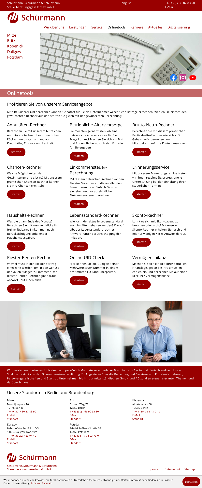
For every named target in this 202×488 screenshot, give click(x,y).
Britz (11, 40)
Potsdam (15, 57)
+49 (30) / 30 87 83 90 (180, 3)
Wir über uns (54, 27)
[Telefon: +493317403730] (85, 435)
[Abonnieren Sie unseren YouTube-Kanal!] (192, 77)
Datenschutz (173, 469)
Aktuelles (155, 27)
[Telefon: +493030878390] (22, 411)
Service (97, 27)
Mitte (11, 35)
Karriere (137, 27)
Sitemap (189, 469)
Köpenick (15, 46)
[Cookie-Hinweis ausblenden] (191, 481)
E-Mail (169, 7)
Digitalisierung (178, 27)
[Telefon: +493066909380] (85, 411)
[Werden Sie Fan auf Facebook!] (173, 77)
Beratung (142, 374)
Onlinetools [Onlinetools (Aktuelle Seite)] (117, 27)
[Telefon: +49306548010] (147, 411)
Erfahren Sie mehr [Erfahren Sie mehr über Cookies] (41, 483)
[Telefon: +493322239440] (22, 435)
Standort (12, 419)
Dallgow (14, 51)
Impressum (154, 469)
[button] (16, 152)
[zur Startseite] (36, 17)
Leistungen (78, 27)
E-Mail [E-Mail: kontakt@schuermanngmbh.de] (11, 415)
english (127, 3)
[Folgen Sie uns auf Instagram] (183, 77)
